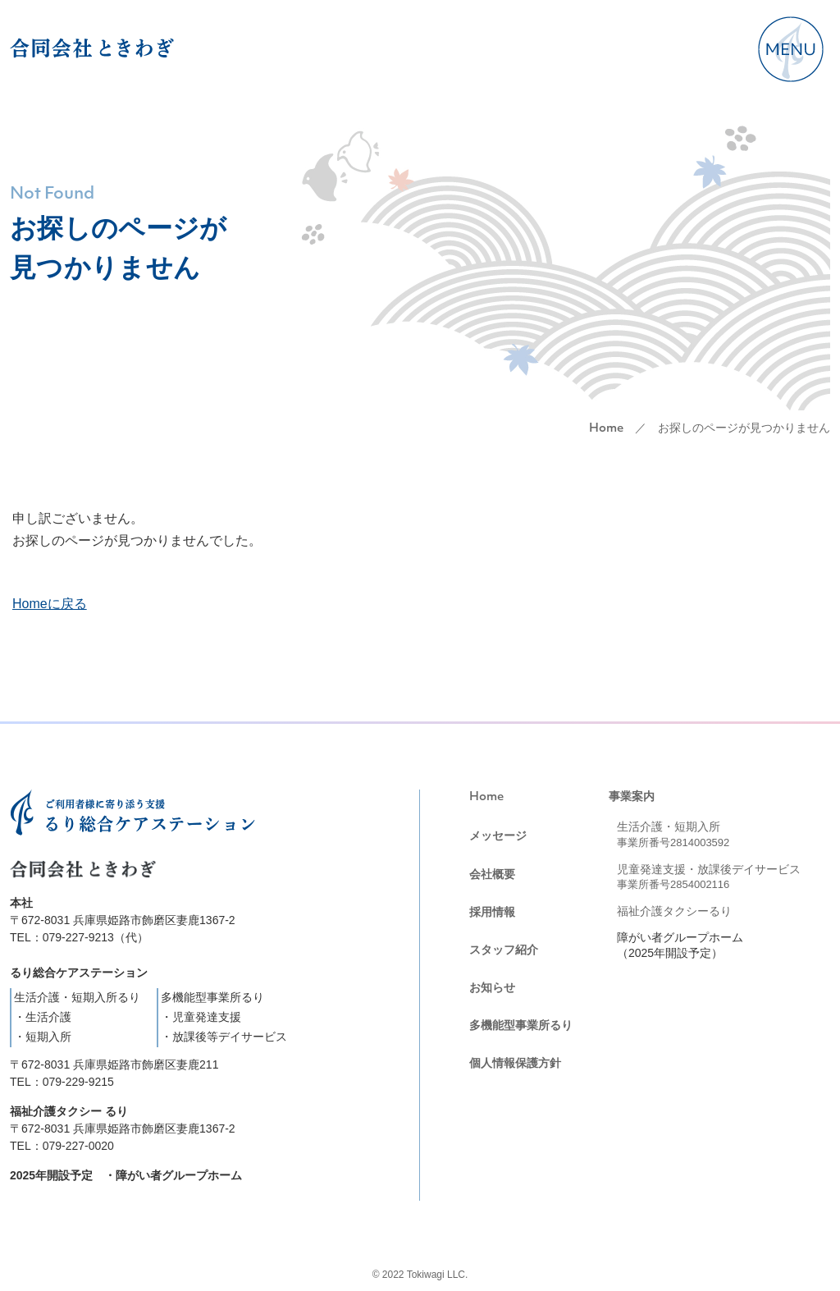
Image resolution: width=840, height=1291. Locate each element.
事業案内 (632, 796)
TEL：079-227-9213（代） (79, 937)
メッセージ (498, 835)
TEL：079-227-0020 (62, 1145)
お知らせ (492, 987)
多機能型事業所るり (521, 1025)
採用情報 (492, 911)
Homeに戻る (49, 604)
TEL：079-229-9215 (62, 1081)
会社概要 (492, 874)
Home (606, 429)
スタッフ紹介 (503, 949)
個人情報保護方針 (515, 1062)
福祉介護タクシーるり (674, 911)
